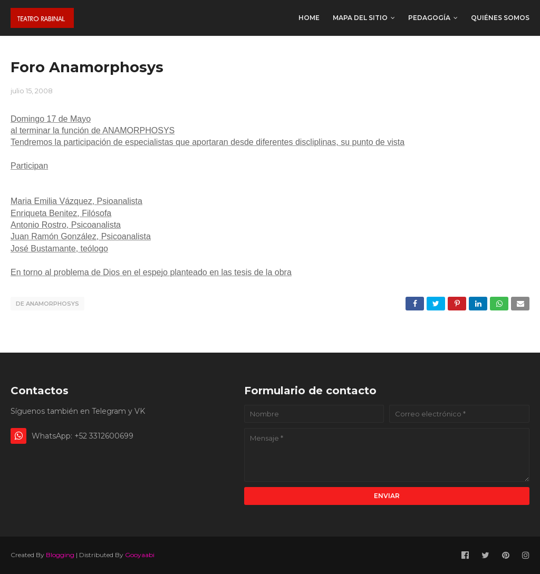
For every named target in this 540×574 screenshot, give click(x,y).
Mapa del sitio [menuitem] (360, 18)
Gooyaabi (140, 555)
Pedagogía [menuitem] (429, 18)
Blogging (60, 555)
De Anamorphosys (47, 303)
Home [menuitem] (309, 18)
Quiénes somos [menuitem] (500, 18)
